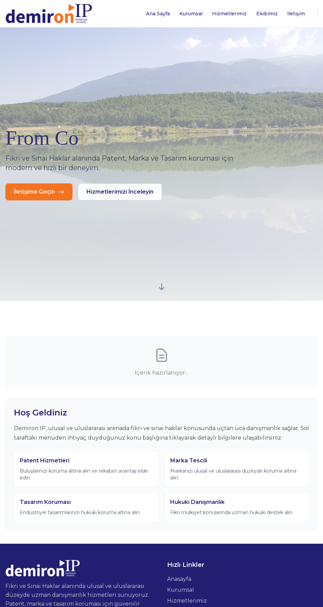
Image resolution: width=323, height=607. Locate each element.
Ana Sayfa (158, 14)
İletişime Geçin (39, 191)
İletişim (296, 14)
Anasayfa (179, 579)
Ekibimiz (267, 14)
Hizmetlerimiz (229, 14)
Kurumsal (191, 14)
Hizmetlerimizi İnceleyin (120, 191)
